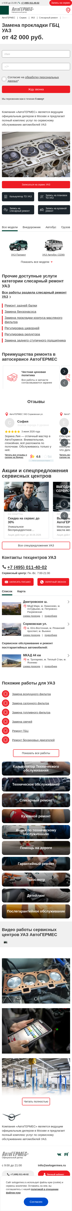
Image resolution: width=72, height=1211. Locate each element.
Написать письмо (20, 582)
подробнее (51, 616)
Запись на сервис (60, 3)
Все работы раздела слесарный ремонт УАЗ (34, 295)
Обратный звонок (55, 582)
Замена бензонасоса (20, 311)
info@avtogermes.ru (52, 1165)
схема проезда (31, 616)
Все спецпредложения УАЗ (36, 545)
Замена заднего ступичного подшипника (35, 340)
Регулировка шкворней (22, 328)
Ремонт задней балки (21, 305)
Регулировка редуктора (22, 334)
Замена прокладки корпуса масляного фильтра (33, 320)
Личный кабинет (55, 1174)
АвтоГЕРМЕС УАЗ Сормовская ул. (26, 414)
